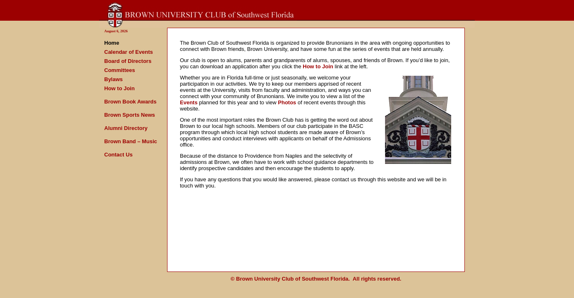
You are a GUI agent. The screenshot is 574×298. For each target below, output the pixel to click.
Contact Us (118, 154)
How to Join (119, 88)
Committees (119, 70)
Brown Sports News (129, 115)
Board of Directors (127, 61)
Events (189, 102)
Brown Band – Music (130, 141)
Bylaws (113, 79)
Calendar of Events (128, 52)
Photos (287, 102)
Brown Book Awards (130, 102)
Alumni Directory (126, 128)
